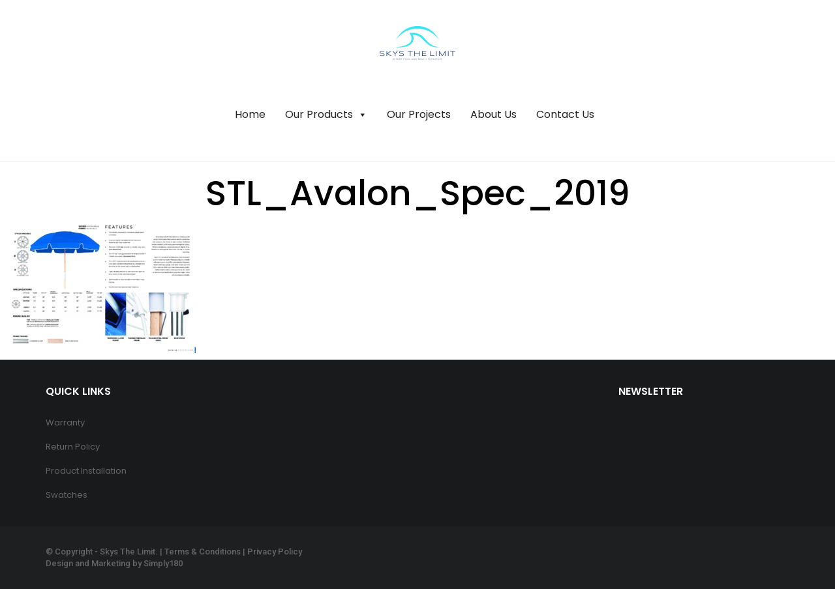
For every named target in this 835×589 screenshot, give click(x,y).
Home (250, 114)
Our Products (326, 115)
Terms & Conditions (202, 551)
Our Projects (419, 114)
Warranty (65, 422)
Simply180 (163, 563)
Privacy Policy (274, 551)
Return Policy (73, 446)
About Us (493, 114)
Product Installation (86, 471)
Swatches (66, 495)
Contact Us (565, 114)
